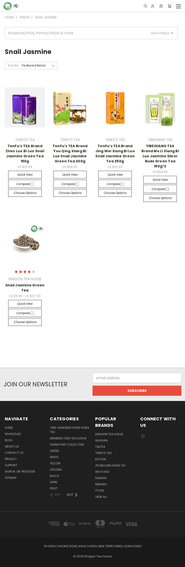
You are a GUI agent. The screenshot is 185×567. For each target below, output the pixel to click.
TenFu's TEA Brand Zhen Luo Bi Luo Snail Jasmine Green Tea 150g (25, 154)
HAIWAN (100, 478)
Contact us (14, 453)
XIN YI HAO (102, 472)
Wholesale (13, 434)
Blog (9, 440)
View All (101, 497)
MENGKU (101, 484)
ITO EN (99, 490)
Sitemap (10, 478)
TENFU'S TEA (103, 453)
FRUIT (54, 488)
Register (28, 471)
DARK (53, 482)
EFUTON (100, 459)
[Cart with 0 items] (169, 6)
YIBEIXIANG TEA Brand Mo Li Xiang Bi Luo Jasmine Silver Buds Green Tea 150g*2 (160, 156)
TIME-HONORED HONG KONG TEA (69, 430)
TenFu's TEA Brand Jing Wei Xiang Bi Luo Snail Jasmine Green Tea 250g (115, 154)
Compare (24, 184)
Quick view (25, 174)
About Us (12, 446)
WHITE (54, 457)
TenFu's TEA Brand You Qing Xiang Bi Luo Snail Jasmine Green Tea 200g (70, 154)
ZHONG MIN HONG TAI (110, 465)
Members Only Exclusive (68, 438)
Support (11, 465)
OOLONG (56, 470)
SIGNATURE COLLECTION (67, 444)
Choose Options (24, 193)
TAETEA (100, 447)
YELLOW (55, 463)
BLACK (54, 476)
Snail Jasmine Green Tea (25, 288)
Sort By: (13, 65)
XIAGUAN (101, 440)
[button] (91, 33)
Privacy (11, 459)
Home (9, 428)
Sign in (10, 471)
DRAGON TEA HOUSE (109, 434)
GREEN (54, 451)
